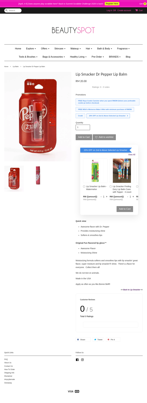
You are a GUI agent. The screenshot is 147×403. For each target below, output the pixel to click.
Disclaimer (8, 376)
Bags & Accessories (54, 57)
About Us (7, 363)
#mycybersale (9, 379)
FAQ (6, 359)
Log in (109, 10)
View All (131, 154)
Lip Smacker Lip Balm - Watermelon (95, 187)
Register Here (114, 3)
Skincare (60, 48)
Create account (124, 10)
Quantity (79, 122)
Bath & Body (104, 48)
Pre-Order (98, 57)
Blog (128, 57)
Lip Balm (16, 66)
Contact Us (8, 366)
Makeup (75, 48)
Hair (89, 48)
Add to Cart (125, 209)
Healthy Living (78, 57)
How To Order (9, 369)
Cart (141, 10)
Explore (31, 48)
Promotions (81, 95)
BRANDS (115, 57)
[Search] (13, 10)
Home (18, 48)
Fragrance (123, 48)
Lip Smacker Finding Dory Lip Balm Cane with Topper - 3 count (120, 189)
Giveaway (8, 383)
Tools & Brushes (28, 57)
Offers (45, 48)
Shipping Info (9, 373)
